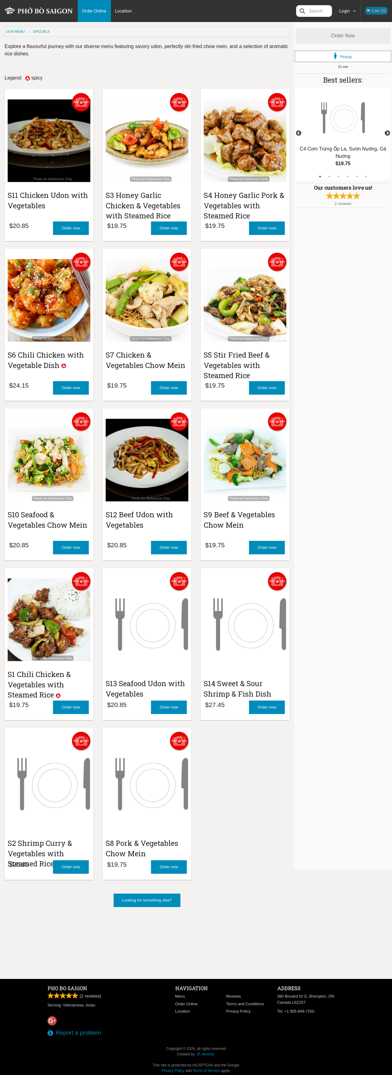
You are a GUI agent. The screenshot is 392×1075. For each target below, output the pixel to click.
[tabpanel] (343, 133)
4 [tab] (348, 176)
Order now (71, 240)
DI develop (205, 1054)
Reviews (233, 996)
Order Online (102, 11)
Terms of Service (206, 1071)
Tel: (295, 1011)
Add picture (81, 102)
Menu (180, 996)
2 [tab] (329, 176)
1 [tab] (320, 176)
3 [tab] (338, 176)
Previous (299, 133)
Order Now (343, 35)
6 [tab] (366, 176)
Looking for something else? (147, 961)
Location (131, 11)
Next (387, 133)
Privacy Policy (238, 1011)
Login (344, 11)
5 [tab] (357, 176)
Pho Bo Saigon (67, 988)
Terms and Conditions (245, 1004)
